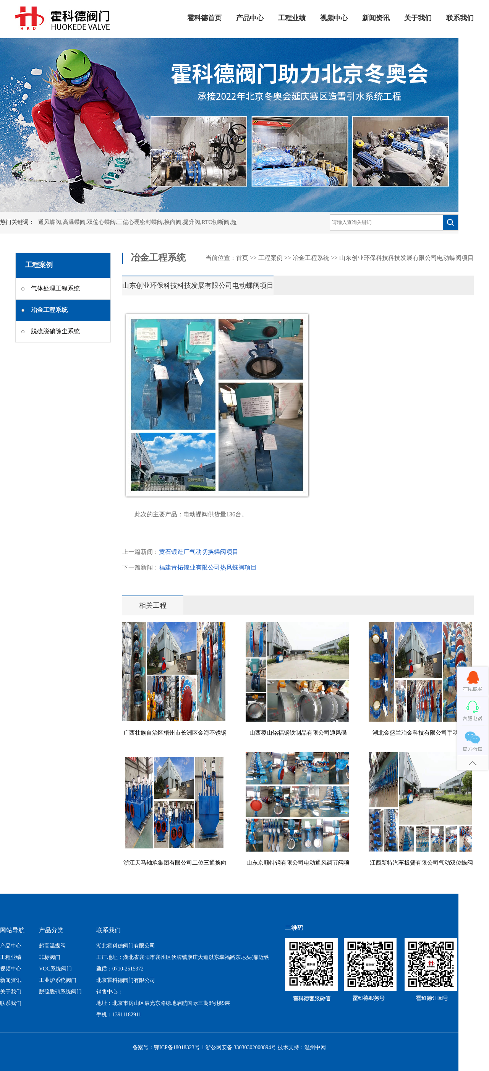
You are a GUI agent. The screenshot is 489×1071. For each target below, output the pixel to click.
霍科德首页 (204, 18)
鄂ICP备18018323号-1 (179, 1048)
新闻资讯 (376, 18)
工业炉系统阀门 (57, 980)
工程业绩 (292, 18)
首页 (242, 258)
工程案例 (270, 258)
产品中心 (250, 18)
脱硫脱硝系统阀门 (60, 992)
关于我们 (418, 18)
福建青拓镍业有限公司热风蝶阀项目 (208, 568)
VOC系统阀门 (55, 969)
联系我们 (460, 18)
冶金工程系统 (311, 258)
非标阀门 (49, 958)
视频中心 (334, 18)
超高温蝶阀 (52, 946)
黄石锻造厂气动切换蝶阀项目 (198, 552)
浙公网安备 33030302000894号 (241, 1048)
